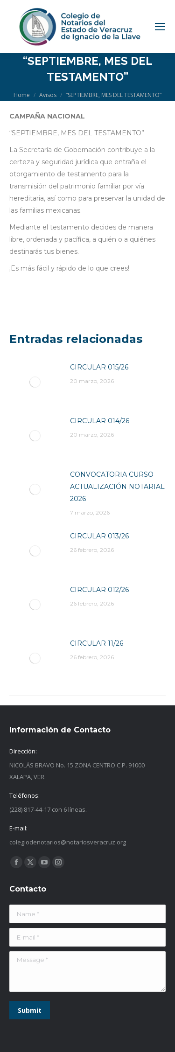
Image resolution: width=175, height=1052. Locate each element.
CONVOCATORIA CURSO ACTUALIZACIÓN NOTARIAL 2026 (117, 486)
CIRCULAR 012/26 (99, 589)
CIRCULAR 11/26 (96, 643)
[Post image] (35, 382)
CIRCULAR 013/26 (99, 536)
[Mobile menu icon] (160, 26)
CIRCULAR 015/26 (99, 367)
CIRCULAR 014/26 (99, 421)
